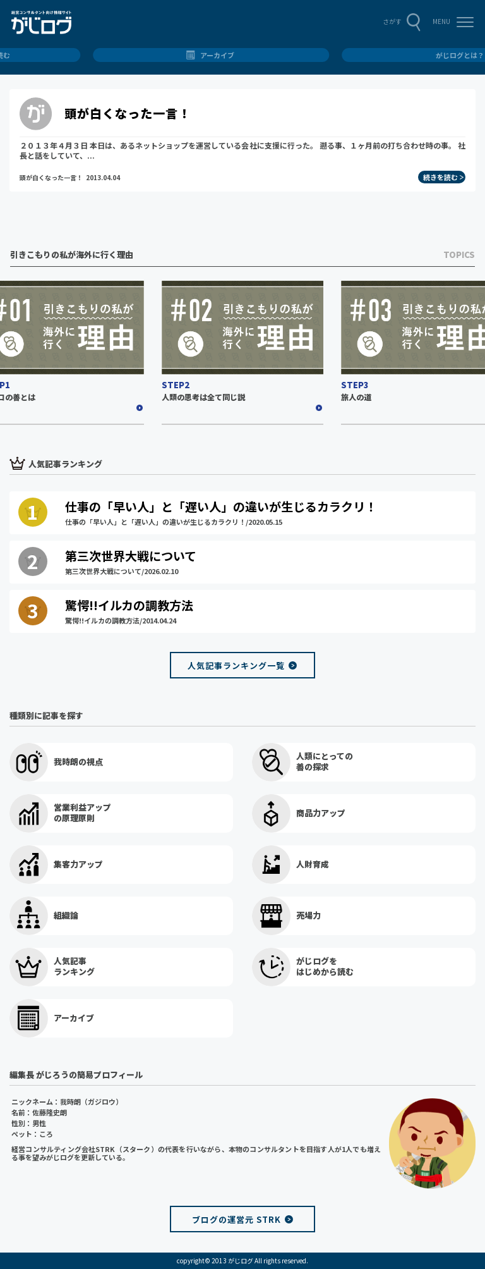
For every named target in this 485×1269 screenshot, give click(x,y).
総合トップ (242, 55)
